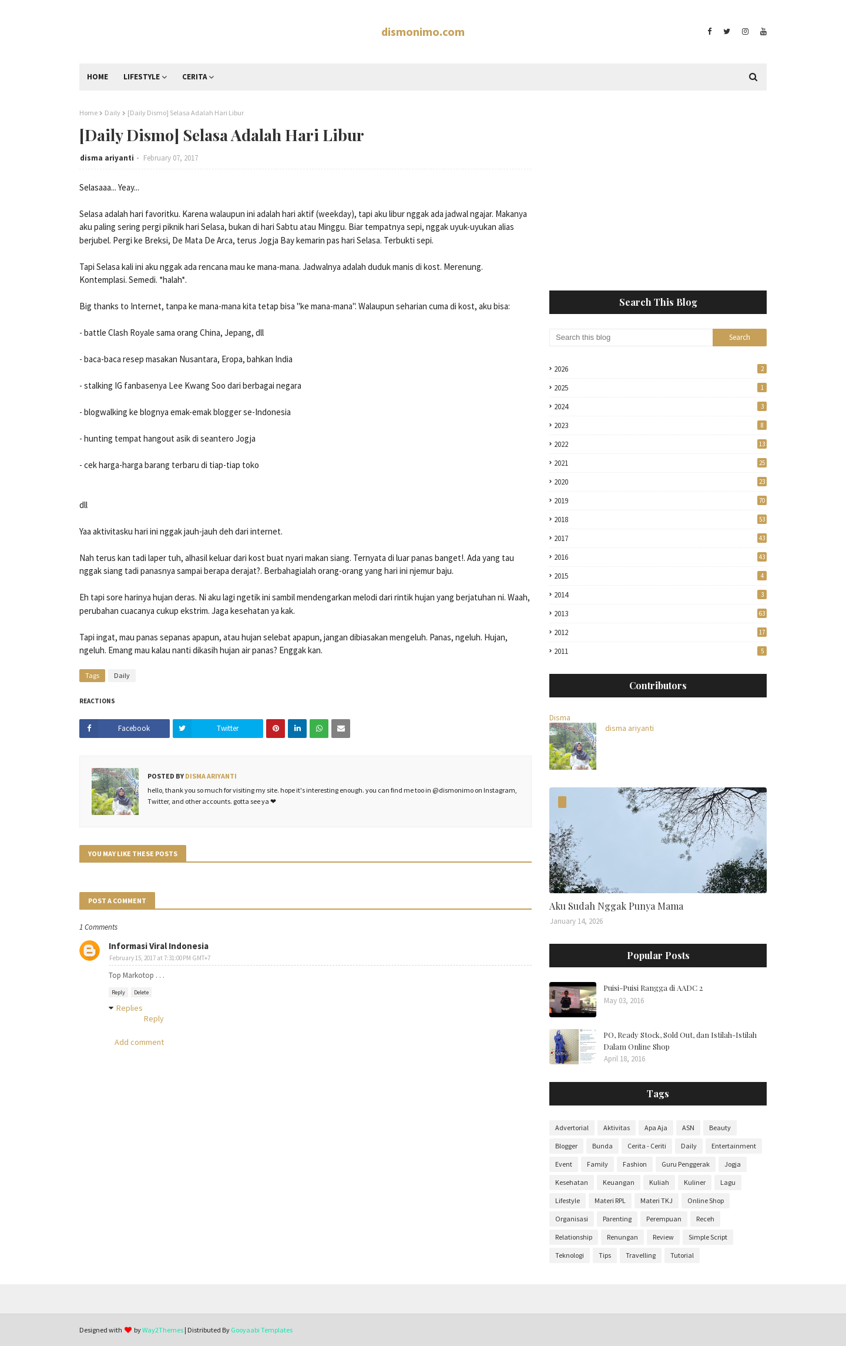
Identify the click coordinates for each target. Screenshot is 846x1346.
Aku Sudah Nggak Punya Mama (616, 906)
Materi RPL (610, 1200)
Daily (112, 112)
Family (597, 1164)
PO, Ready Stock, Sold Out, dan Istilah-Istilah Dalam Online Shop (680, 1040)
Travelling (641, 1255)
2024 (660, 407)
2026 (660, 369)
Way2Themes (162, 1329)
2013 (660, 614)
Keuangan (618, 1182)
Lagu (728, 1182)
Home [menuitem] (97, 77)
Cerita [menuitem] (194, 77)
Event (563, 1164)
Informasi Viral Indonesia (159, 945)
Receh (705, 1218)
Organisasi (571, 1218)
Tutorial (682, 1255)
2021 (660, 463)
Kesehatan (571, 1182)
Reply (118, 992)
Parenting (617, 1218)
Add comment (139, 1042)
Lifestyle (567, 1200)
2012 (660, 632)
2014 (660, 595)
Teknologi (569, 1255)
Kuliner (695, 1182)
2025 (660, 388)
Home (88, 112)
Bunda (602, 1145)
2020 (660, 482)
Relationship (573, 1237)
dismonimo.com (423, 31)
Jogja (732, 1164)
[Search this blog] (631, 337)
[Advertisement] (658, 190)
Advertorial (572, 1127)
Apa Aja (655, 1127)
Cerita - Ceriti (646, 1145)
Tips (605, 1255)
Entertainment (733, 1145)
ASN (688, 1127)
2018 (660, 520)
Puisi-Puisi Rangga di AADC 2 (653, 988)
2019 (660, 501)
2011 (660, 651)
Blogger (566, 1145)
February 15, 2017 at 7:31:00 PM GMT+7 (159, 958)
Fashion (635, 1164)
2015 (660, 576)
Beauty (720, 1127)
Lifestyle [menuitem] (141, 77)
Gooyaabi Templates (262, 1329)
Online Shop (705, 1200)
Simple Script (708, 1237)
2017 (660, 538)
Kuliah (659, 1182)
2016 (660, 557)
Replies (129, 1008)
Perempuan (664, 1218)
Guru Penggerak (686, 1164)
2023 (660, 425)
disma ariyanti (107, 158)
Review (663, 1237)
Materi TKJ (656, 1200)
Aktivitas (616, 1127)
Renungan (622, 1237)
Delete (141, 992)
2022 (660, 444)
